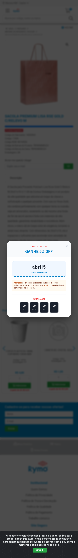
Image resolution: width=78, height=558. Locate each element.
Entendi (39, 550)
